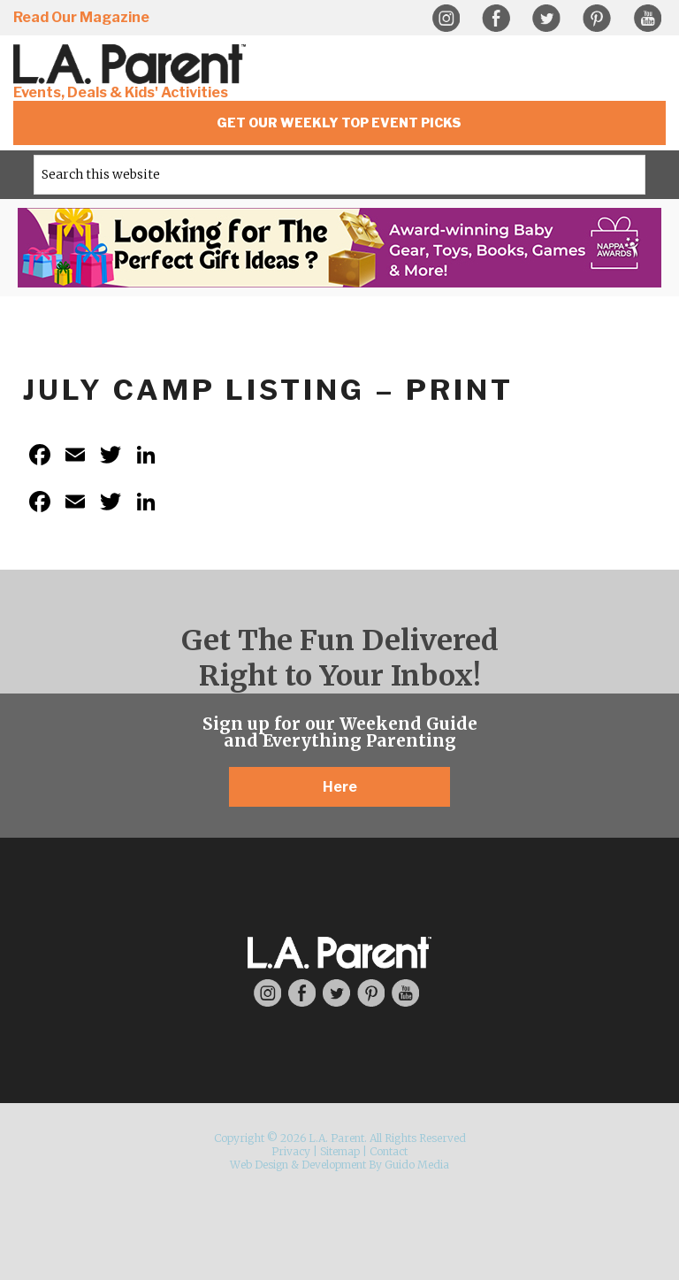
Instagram (445, 18)
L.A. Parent (132, 64)
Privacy (290, 1151)
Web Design (259, 1164)
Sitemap (340, 1151)
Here (340, 786)
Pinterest (597, 18)
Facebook (496, 18)
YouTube (647, 18)
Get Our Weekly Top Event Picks (339, 122)
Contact (389, 1151)
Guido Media (417, 1164)
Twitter (546, 18)
